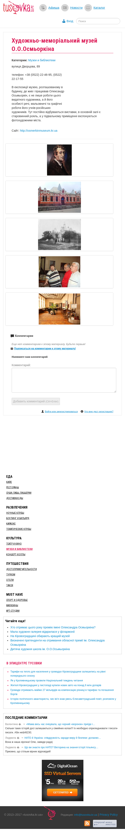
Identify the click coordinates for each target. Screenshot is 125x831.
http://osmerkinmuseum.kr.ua (38, 130)
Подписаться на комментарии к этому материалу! (45, 348)
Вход (70, 21)
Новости (76, 7)
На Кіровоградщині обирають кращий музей (40, 636)
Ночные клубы (15, 512)
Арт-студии (13, 610)
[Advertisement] (62, 444)
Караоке (11, 523)
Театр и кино (14, 543)
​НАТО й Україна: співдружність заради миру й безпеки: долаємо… (63, 737)
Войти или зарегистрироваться (61, 411)
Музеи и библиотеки (42, 60)
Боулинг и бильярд (17, 518)
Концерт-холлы (15, 554)
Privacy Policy (109, 814)
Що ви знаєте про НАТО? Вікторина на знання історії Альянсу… (61, 747)
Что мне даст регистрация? (98, 411)
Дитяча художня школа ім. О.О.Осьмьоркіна (40, 649)
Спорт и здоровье (17, 600)
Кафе (9, 482)
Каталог (99, 7)
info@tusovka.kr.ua (85, 814)
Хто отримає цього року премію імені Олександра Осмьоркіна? (52, 627)
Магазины (12, 605)
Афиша (53, 7)
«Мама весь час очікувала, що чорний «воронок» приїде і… (60, 724)
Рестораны (12, 487)
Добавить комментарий (35, 401)
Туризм (10, 574)
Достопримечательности (21, 569)
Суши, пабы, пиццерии (18, 492)
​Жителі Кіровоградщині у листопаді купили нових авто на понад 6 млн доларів (55, 685)
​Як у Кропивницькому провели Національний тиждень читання (46, 680)
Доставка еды (14, 498)
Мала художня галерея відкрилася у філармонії (42, 631)
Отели (10, 579)
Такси (9, 585)
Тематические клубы (18, 529)
